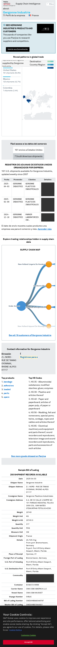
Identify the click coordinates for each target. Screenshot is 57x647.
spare (6, 397)
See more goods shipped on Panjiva (28, 456)
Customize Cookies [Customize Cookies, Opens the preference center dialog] (28, 636)
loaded (7, 389)
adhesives (9, 386)
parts (6, 393)
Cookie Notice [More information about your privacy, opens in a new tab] (15, 631)
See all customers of (30, 335)
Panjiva (9, 3)
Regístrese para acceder (32, 357)
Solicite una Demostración (18, 49)
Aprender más (45, 229)
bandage (8, 382)
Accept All (28, 642)
